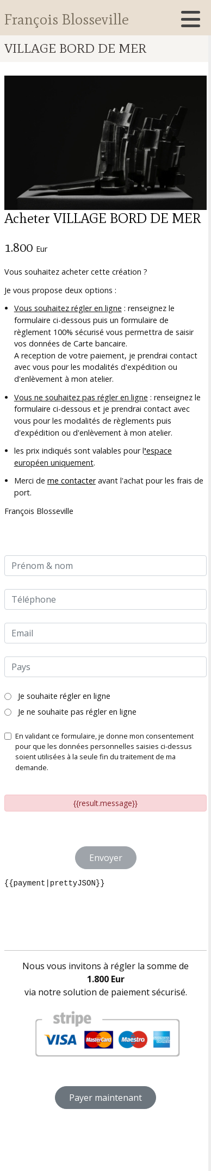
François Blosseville (66, 18)
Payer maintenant (105, 1098)
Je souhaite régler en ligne (57, 696)
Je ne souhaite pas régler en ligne (70, 712)
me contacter (71, 480)
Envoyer (105, 858)
